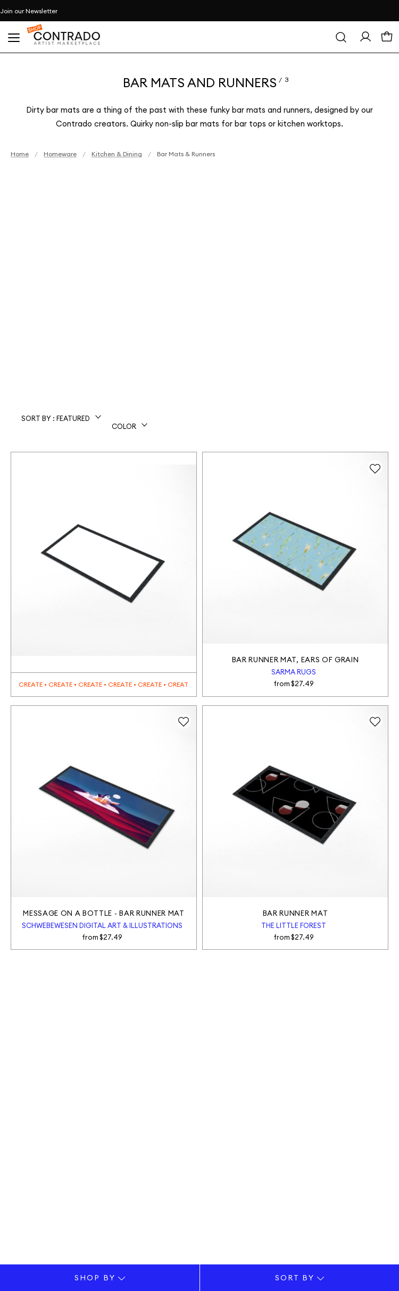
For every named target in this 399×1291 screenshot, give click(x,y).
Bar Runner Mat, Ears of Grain (295, 659)
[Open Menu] (13, 37)
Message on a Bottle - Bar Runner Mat (103, 913)
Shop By (99, 1277)
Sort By (300, 1277)
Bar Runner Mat (295, 913)
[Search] (341, 37)
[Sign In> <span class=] (365, 39)
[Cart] (386, 39)
